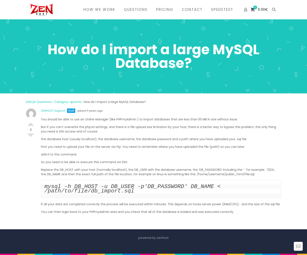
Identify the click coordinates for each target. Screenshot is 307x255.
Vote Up (30, 122)
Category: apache (67, 102)
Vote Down (30, 137)
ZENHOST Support (53, 111)
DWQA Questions (39, 102)
